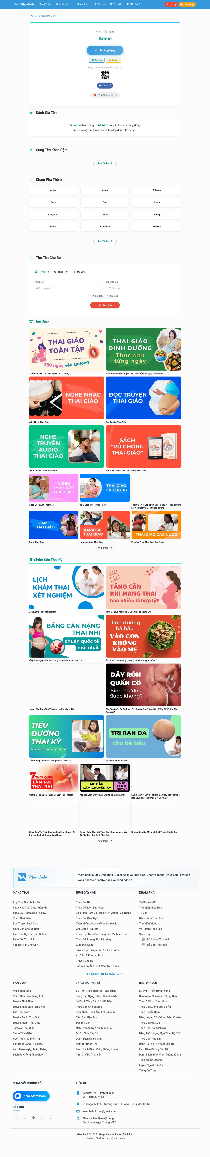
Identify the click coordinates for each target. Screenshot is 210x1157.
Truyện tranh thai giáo (26, 1022)
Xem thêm (105, 548)
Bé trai (99, 295)
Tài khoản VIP (147, 902)
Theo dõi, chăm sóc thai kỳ (29, 913)
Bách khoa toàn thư (151, 918)
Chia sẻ (105, 85)
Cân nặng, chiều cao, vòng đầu (158, 996)
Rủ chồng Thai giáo (156, 939)
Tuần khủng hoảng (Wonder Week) (96, 923)
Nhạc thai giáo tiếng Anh (28, 996)
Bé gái (114, 295)
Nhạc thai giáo (22, 918)
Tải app (171, 4)
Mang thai (44, 4)
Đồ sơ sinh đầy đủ (87, 1033)
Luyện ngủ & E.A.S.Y (151, 1065)
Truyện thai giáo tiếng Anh (29, 1007)
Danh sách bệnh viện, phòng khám (97, 1049)
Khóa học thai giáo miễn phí (30, 907)
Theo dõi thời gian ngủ (153, 1028)
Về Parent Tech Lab (150, 929)
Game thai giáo (22, 1033)
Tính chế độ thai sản (89, 1054)
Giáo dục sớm (84, 945)
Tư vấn (143, 913)
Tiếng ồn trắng (148, 1070)
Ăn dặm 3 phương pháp (90, 955)
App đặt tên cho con (25, 945)
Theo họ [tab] (42, 271)
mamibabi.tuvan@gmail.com (99, 1111)
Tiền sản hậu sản (86, 1017)
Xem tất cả (105, 163)
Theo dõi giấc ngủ (87, 918)
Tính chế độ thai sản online (30, 934)
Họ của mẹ (112, 282)
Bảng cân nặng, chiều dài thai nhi (96, 996)
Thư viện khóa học (150, 907)
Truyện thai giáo (23, 1001)
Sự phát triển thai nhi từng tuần (96, 991)
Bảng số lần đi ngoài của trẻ (156, 1044)
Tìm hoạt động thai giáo (28, 1044)
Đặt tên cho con (46, 16)
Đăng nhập (187, 4)
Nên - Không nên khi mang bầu (94, 1028)
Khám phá (82, 4)
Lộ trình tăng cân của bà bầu (94, 1001)
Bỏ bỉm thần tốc (154, 945)
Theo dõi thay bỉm (150, 1038)
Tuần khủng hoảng (150, 1060)
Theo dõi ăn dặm (149, 1012)
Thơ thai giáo (21, 1012)
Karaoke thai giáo (23, 1028)
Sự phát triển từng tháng (154, 991)
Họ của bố (38, 282)
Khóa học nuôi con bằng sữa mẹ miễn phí (101, 934)
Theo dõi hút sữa (149, 1022)
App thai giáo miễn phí (27, 902)
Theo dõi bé (83, 902)
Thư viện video (148, 923)
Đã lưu (82, 271)
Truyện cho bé (84, 961)
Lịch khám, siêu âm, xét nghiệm (95, 1012)
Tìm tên (105, 305)
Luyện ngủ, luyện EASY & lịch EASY (97, 950)
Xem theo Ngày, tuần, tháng (30, 1049)
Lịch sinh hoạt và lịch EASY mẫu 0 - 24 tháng (103, 913)
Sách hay (144, 934)
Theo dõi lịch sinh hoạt (90, 907)
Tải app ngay (105, 50)
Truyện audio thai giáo (26, 1017)
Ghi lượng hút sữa (87, 929)
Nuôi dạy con (63, 4)
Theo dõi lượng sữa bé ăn (155, 1007)
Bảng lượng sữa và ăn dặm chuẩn (160, 1017)
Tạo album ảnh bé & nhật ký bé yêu (97, 966)
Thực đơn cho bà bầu (26, 929)
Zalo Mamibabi (30, 1096)
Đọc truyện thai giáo (25, 923)
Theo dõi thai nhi (23, 939)
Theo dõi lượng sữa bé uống (93, 939)
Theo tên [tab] (63, 271)
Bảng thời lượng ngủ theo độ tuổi (160, 1033)
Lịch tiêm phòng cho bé (153, 1049)
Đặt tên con (83, 1022)
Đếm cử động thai (87, 1044)
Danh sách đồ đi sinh (89, 1038)
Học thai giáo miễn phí (27, 1038)
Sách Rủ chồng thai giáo (28, 1054)
